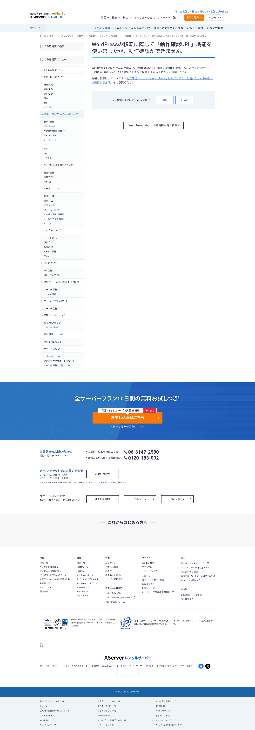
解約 (46, 103)
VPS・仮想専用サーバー (167, 701)
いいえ (184, 100)
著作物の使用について (167, 666)
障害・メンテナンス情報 (168, 28)
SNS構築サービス (48, 720)
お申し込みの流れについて (129, 426)
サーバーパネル (51, 327)
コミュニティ (139, 28)
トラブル (48, 107)
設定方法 (48, 177)
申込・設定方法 (51, 275)
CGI (45, 144)
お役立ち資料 (195, 28)
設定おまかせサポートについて (59, 361)
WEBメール (49, 205)
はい (165, 100)
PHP (46, 153)
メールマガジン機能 (54, 219)
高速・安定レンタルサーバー (53, 701)
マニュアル (120, 28)
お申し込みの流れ (144, 17)
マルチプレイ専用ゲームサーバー (113, 720)
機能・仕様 (49, 121)
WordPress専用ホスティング (169, 725)
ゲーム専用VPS (47, 716)
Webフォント (50, 135)
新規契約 (48, 84)
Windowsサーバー (164, 711)
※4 (226, 12)
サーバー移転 (50, 289)
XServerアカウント (53, 323)
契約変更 (48, 94)
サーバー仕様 (50, 308)
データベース (50, 140)
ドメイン (44, 706)
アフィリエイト (187, 666)
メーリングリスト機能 (54, 214)
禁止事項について (53, 342)
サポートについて (52, 356)
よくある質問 (102, 28)
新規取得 (48, 247)
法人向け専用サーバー (108, 706)
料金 (46, 98)
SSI (45, 149)
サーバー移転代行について (57, 365)
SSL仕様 (48, 270)
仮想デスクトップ (164, 716)
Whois (47, 256)
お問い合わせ (215, 28)
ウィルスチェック (52, 210)
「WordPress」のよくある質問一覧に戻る (153, 125)
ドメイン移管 (50, 251)
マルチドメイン (51, 238)
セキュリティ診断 (106, 725)
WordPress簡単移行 (54, 131)
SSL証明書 (160, 706)
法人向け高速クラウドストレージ (55, 711)
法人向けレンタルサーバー (110, 701)
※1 (66, 13)
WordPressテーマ (48, 725)
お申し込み (193, 17)
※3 (196, 12)
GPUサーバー (104, 716)
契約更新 (48, 89)
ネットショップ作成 (107, 711)
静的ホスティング (164, 720)
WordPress (49, 126)
